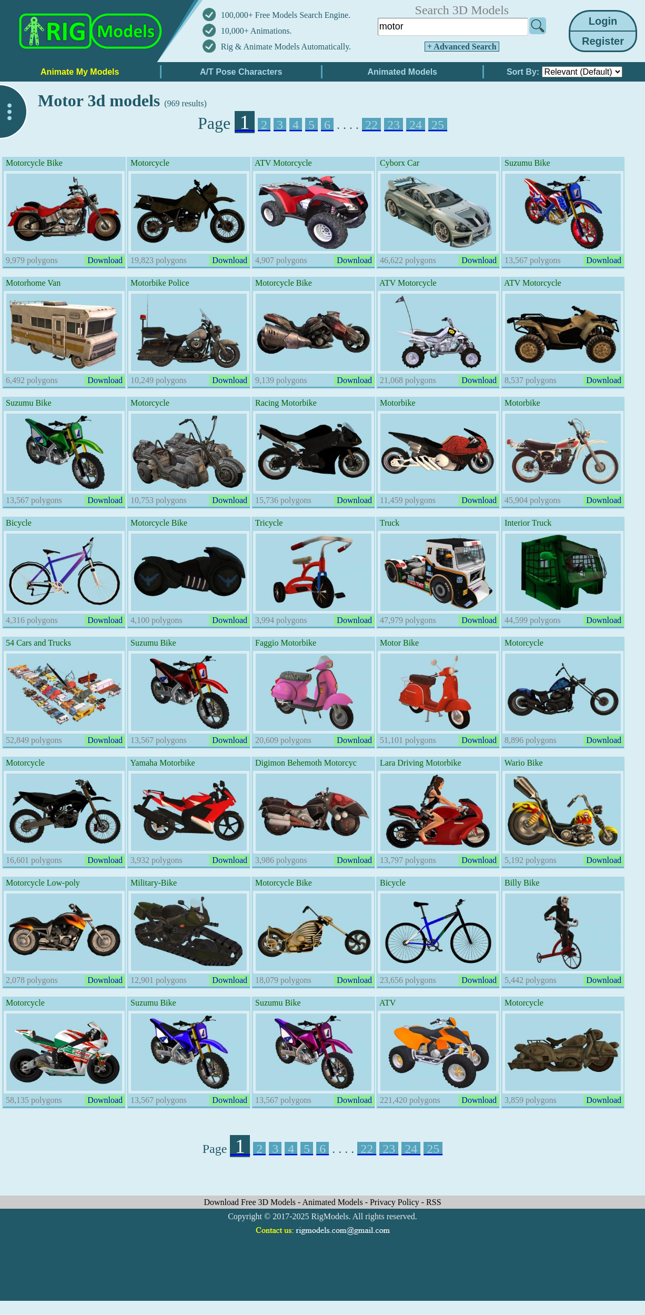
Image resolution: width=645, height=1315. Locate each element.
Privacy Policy (395, 1202)
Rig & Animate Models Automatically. (286, 46)
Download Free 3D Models (251, 1202)
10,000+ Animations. (256, 30)
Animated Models (334, 1202)
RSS (433, 1202)
